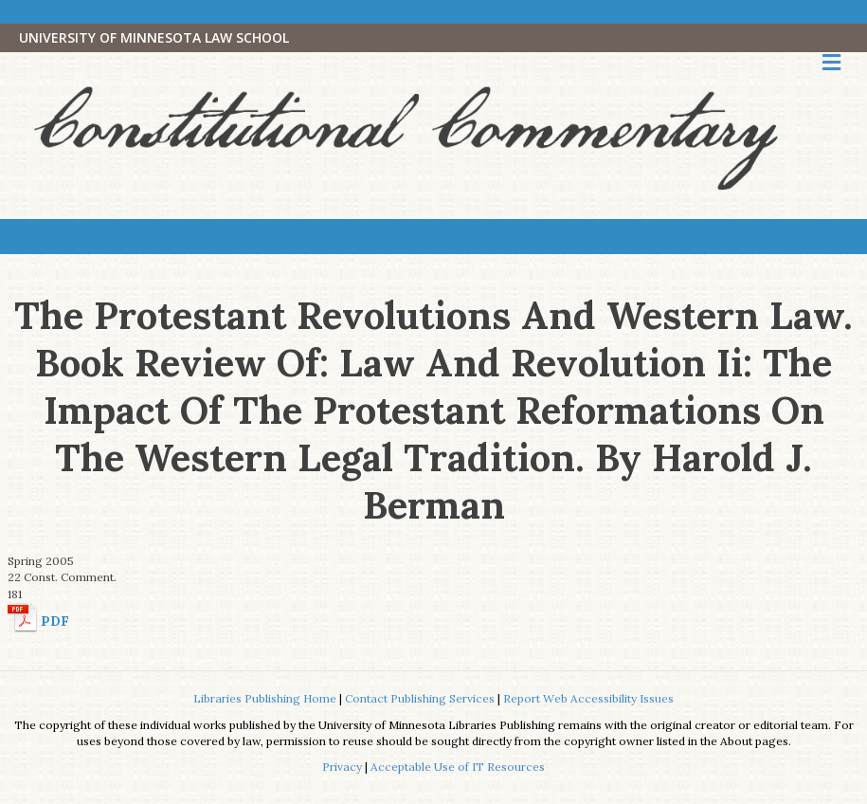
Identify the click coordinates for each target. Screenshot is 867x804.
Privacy (342, 766)
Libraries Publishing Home (264, 698)
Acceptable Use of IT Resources (457, 766)
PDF (55, 621)
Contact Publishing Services (420, 698)
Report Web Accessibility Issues (588, 698)
